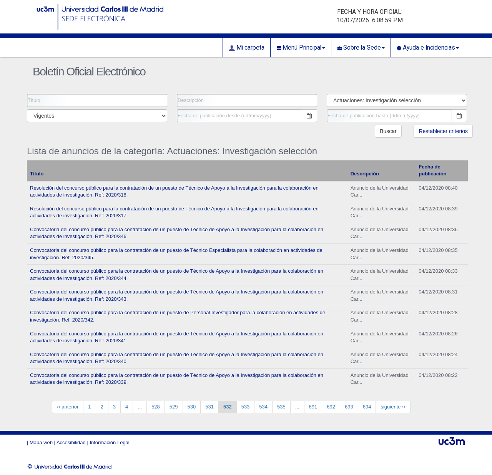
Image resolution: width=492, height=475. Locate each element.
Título (36, 174)
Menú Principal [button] (300, 47)
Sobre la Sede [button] (361, 47)
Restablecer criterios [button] (443, 131)
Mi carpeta (246, 47)
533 (245, 407)
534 (263, 407)
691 (313, 407)
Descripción (365, 174)
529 (174, 407)
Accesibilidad (71, 442)
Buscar (388, 131)
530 (192, 407)
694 (367, 407)
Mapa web (41, 442)
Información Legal (109, 442)
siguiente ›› (393, 407)
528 (155, 407)
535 (281, 407)
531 (209, 407)
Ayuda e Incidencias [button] (428, 47)
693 (349, 407)
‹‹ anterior (67, 407)
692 (331, 407)
